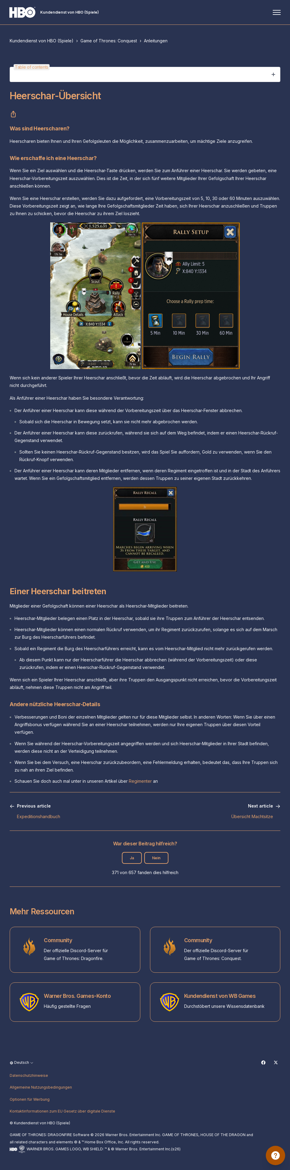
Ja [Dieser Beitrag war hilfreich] (132, 858)
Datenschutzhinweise (29, 1075)
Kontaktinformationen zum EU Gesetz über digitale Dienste (62, 1111)
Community (58, 940)
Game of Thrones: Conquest (108, 40)
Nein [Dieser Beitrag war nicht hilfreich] (156, 858)
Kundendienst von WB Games (220, 996)
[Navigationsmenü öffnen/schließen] (276, 12)
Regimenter (140, 781)
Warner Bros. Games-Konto (77, 996)
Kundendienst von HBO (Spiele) (41, 40)
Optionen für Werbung (30, 1099)
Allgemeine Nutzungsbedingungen (41, 1087)
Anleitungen (156, 40)
